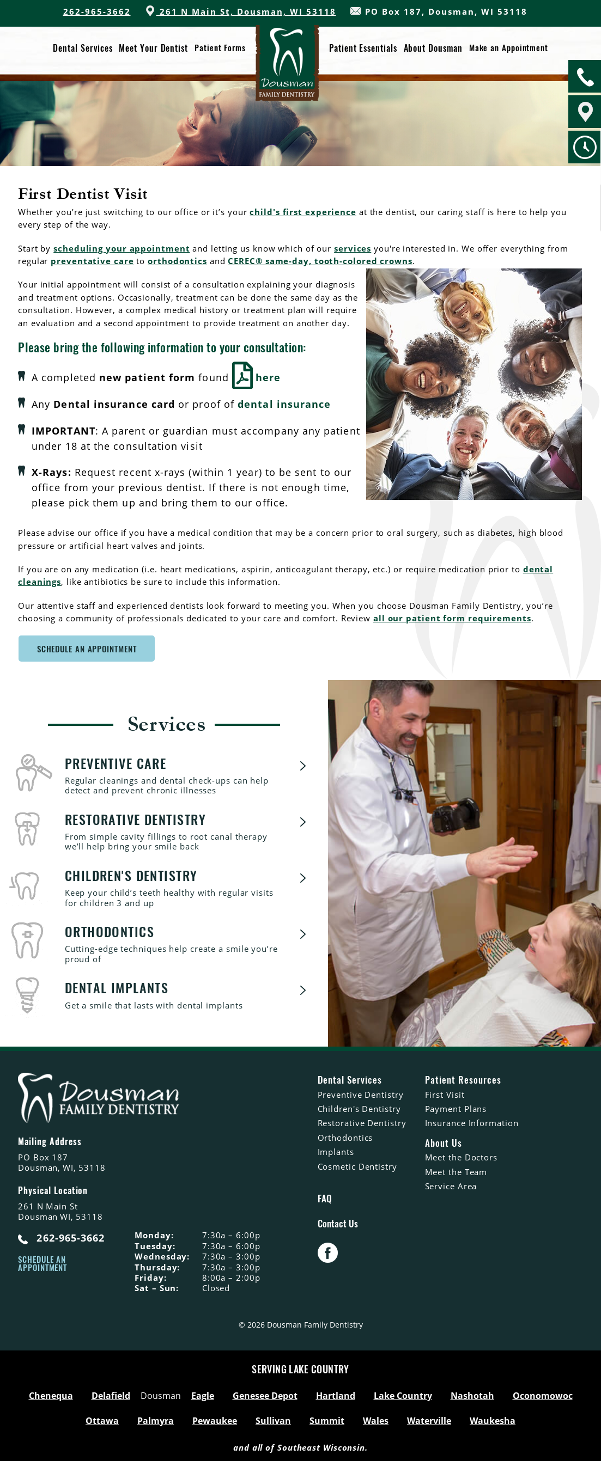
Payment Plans (456, 1107)
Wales (375, 1420)
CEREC (242, 260)
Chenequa (51, 1395)
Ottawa (102, 1420)
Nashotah (472, 1395)
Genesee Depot (265, 1395)
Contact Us (338, 1222)
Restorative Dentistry (362, 1122)
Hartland (335, 1395)
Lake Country (403, 1395)
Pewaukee (214, 1420)
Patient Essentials (363, 48)
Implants (336, 1150)
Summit (326, 1420)
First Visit (445, 1093)
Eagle (202, 1395)
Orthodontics (345, 1136)
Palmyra (155, 1420)
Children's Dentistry (359, 1107)
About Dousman (432, 48)
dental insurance (284, 403)
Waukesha (492, 1420)
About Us (443, 1141)
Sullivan (273, 1420)
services (352, 248)
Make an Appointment (508, 48)
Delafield (111, 1395)
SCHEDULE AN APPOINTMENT (87, 648)
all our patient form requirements (452, 617)
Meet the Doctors (461, 1156)
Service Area (451, 1184)
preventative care (92, 260)
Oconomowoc (543, 1395)
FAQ (325, 1197)
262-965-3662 (97, 11)
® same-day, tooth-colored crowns (334, 260)
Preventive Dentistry (361, 1093)
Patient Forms (220, 48)
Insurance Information (472, 1122)
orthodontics (177, 260)
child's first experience (303, 211)
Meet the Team (456, 1170)
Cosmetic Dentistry (357, 1165)
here (256, 377)
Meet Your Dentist (154, 48)
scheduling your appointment (121, 248)
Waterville (429, 1420)
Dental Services (83, 48)
